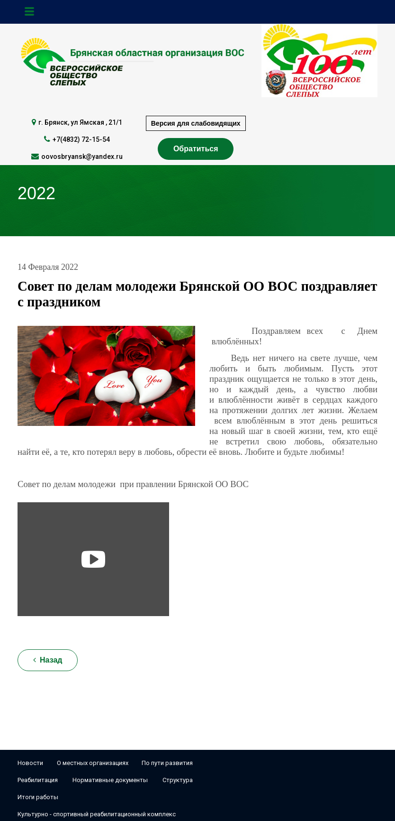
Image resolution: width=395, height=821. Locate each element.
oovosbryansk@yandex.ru (82, 156)
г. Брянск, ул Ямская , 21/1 (80, 122)
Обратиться (195, 149)
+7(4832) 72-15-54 (81, 139)
